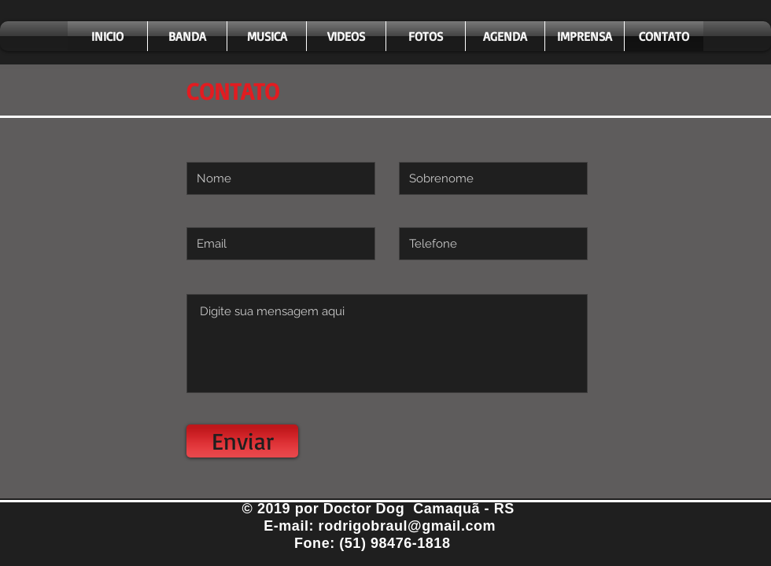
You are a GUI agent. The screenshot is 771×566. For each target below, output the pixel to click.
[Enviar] (242, 441)
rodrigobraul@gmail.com (407, 526)
